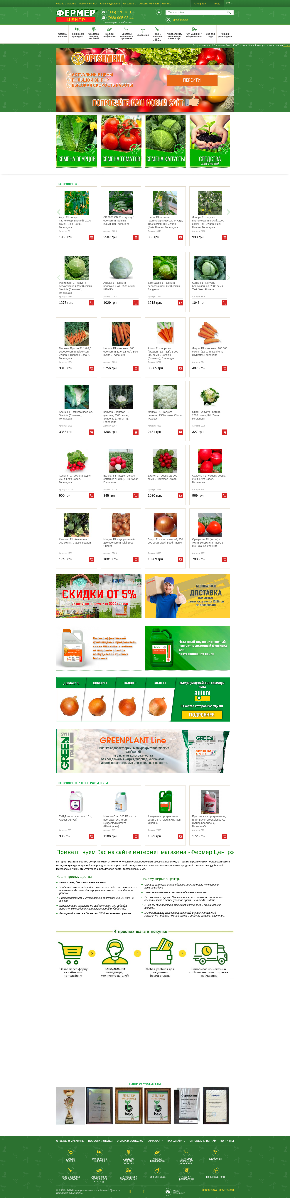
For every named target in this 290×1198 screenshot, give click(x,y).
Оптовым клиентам (149, 3)
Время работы (180, 19)
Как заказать (129, 3)
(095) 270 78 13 (120, 12)
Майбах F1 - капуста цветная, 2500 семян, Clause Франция (165, 415)
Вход (216, 3)
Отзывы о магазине (66, 3)
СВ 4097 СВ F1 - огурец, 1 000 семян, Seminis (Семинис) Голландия (119, 220)
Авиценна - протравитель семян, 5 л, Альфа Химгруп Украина (164, 819)
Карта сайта (155, 1140)
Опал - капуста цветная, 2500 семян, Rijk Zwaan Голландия (206, 415)
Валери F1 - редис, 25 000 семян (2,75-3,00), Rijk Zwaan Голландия (120, 479)
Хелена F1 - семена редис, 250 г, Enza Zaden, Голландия (75, 479)
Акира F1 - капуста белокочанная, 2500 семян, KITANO (119, 286)
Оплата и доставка (110, 3)
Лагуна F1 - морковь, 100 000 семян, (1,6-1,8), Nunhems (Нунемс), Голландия (209, 351)
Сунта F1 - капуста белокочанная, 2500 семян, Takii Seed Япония (208, 286)
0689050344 (209, 1190)
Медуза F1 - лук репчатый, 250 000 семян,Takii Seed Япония (119, 542)
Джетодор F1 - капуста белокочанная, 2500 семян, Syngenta (164, 286)
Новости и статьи (88, 3)
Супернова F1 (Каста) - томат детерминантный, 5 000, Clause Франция (207, 542)
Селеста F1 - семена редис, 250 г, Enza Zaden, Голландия (209, 479)
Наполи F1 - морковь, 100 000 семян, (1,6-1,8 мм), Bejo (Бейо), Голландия (120, 351)
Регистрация (199, 3)
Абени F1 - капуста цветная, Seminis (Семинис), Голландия (76, 415)
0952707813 (226, 1190)
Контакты (166, 3)
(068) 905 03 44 (120, 18)
